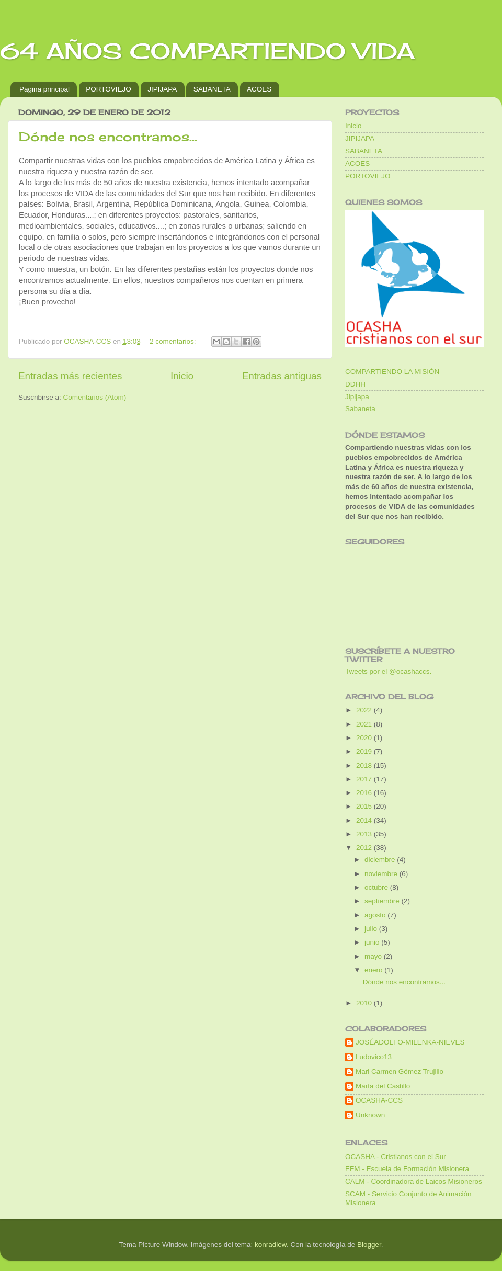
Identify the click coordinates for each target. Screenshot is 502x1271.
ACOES (259, 89)
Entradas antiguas (282, 375)
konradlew (271, 1245)
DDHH (355, 384)
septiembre (383, 901)
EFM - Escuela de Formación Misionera (407, 1169)
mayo (374, 956)
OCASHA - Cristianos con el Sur (395, 1157)
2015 (365, 806)
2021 (365, 724)
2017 (365, 779)
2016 (365, 793)
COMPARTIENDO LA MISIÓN (392, 372)
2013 (365, 834)
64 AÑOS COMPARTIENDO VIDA (207, 51)
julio (371, 929)
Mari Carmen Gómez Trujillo (399, 1071)
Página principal (44, 89)
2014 (365, 820)
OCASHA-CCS (379, 1100)
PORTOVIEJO (108, 89)
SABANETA (212, 89)
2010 (365, 1003)
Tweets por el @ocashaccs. (388, 671)
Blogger (369, 1245)
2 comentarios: (174, 341)
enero (374, 970)
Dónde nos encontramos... (108, 136)
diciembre (380, 860)
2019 (365, 751)
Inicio (181, 375)
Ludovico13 (374, 1057)
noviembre (382, 874)
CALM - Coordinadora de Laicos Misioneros (413, 1181)
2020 (365, 738)
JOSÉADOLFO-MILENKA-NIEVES (410, 1042)
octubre (377, 887)
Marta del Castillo (383, 1086)
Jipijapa (357, 397)
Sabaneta (360, 409)
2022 (365, 710)
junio (372, 942)
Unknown (370, 1115)
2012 (365, 848)
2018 (365, 765)
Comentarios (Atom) (95, 397)
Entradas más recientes (70, 375)
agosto (375, 915)
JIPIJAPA (162, 89)
